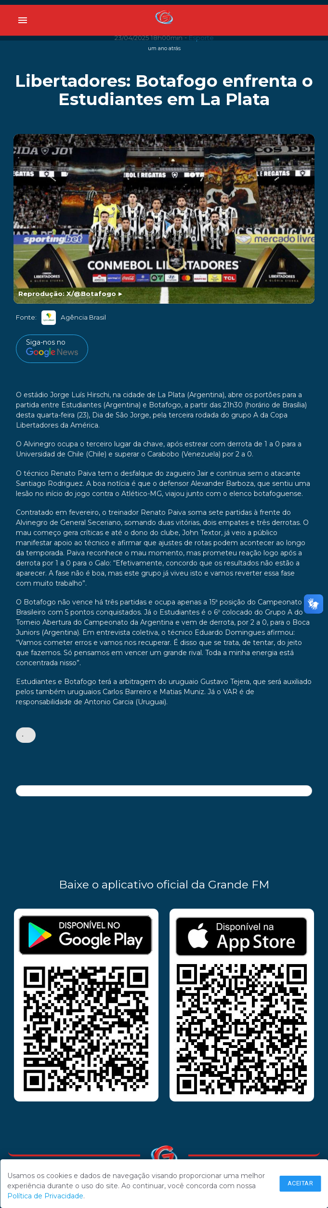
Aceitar (301, 1183)
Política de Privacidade (45, 1196)
